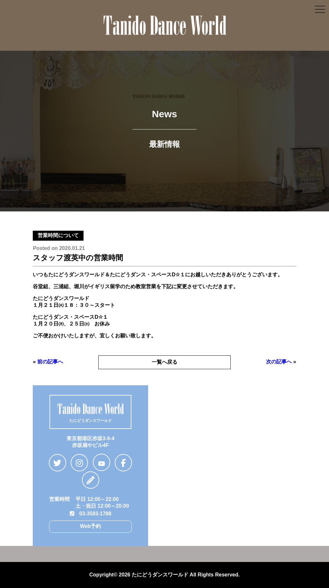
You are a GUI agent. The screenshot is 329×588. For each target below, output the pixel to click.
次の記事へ (279, 361)
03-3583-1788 (90, 513)
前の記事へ (50, 361)
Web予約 (90, 526)
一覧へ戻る (164, 362)
